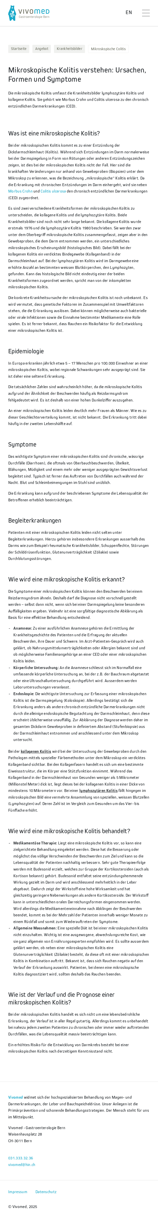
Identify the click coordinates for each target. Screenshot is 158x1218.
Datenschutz (46, 1191)
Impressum (17, 1191)
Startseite (19, 48)
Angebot (41, 48)
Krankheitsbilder (69, 48)
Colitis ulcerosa (53, 191)
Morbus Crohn (20, 191)
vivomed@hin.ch (21, 1164)
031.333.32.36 (20, 1158)
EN (129, 12)
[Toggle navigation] (146, 13)
